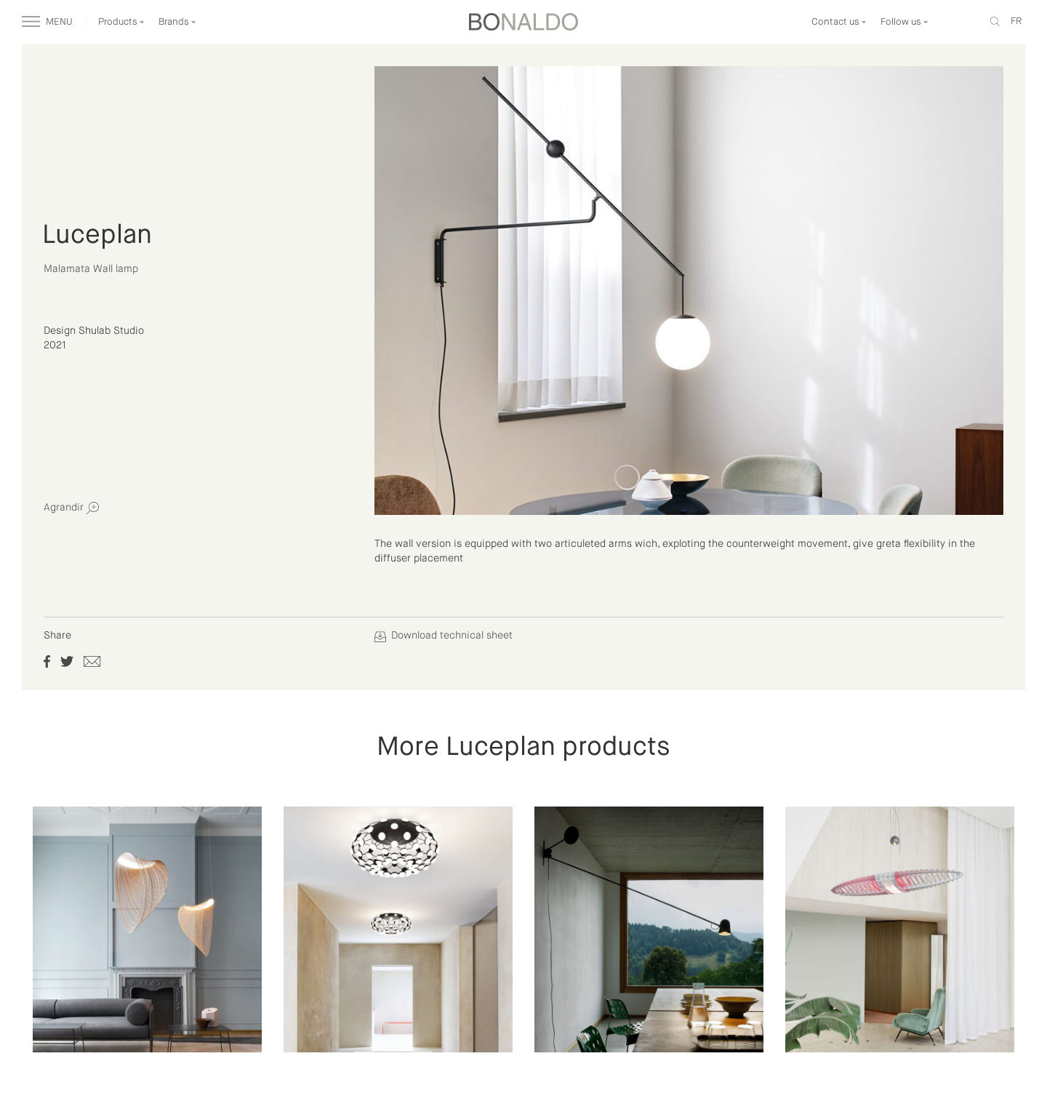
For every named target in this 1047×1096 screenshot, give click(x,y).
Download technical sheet (443, 636)
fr (1016, 21)
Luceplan (97, 236)
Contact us (839, 22)
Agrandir (71, 508)
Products (121, 22)
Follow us (904, 22)
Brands (177, 22)
